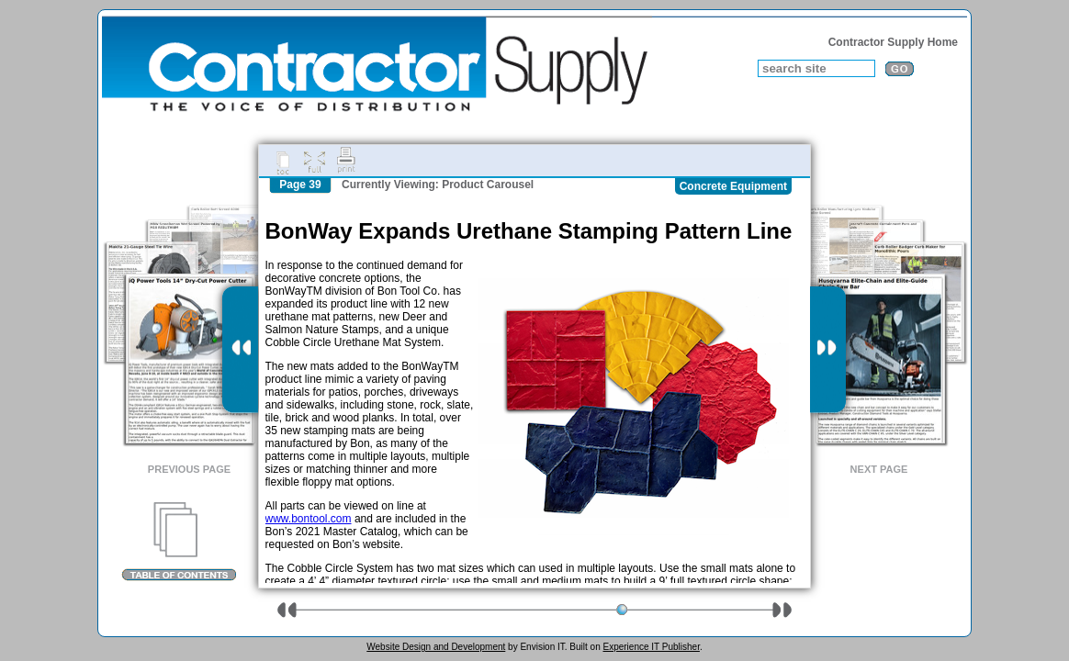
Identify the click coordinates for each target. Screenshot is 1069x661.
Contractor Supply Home (893, 42)
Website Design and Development (435, 647)
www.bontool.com (308, 518)
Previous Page (189, 469)
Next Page (879, 469)
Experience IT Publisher (650, 647)
